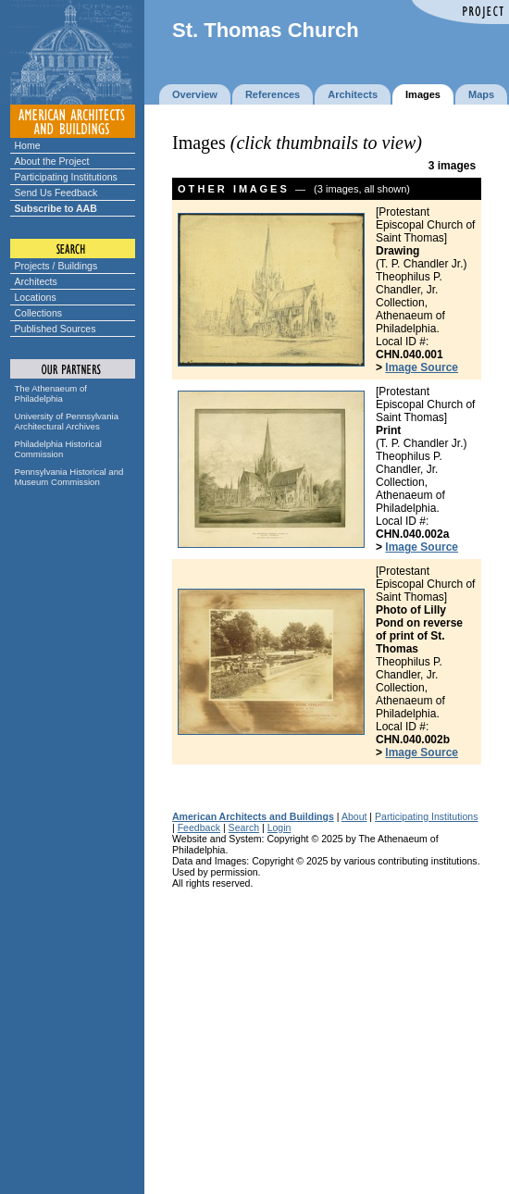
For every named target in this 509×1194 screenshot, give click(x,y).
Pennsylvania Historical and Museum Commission (69, 476)
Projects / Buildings (56, 265)
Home (28, 145)
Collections (39, 312)
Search (244, 827)
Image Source (421, 367)
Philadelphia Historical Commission (58, 449)
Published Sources (55, 328)
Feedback (199, 827)
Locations (35, 297)
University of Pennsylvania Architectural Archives (67, 421)
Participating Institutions (66, 176)
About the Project (52, 161)
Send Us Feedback (56, 192)
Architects (36, 281)
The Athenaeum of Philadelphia (51, 393)
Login (279, 827)
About (354, 816)
